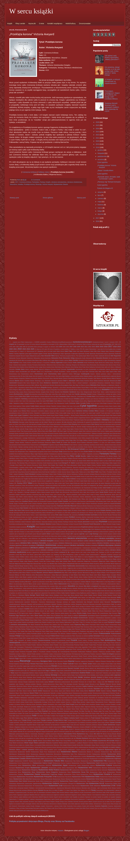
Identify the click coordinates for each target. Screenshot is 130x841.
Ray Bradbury (60, 658)
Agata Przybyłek (33, 353)
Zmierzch (14, 806)
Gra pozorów (102, 467)
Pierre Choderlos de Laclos (53, 629)
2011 (86, 346)
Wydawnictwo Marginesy (30, 770)
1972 (119, 344)
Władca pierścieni (39, 743)
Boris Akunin (113, 389)
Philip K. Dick (13, 629)
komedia (81, 515)
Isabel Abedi (83, 481)
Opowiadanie (50, 618)
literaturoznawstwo (45, 552)
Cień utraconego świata (32, 401)
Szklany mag (52, 700)
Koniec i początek (33, 517)
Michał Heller (112, 577)
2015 (101, 346)
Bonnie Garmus (78, 389)
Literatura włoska (115, 550)
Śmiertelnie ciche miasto (55, 704)
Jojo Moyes (97, 499)
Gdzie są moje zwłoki (106, 460)
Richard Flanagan (25, 663)
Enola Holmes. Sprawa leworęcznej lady (46, 447)
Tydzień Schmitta (115, 722)
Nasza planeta (75, 595)
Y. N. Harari (66, 790)
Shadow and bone (47, 679)
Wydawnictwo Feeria (87, 761)
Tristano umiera (83, 718)
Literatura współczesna (17, 552)
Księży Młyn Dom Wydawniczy (93, 529)
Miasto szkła (18, 577)
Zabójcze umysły (78, 792)
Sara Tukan (113, 670)
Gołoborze (40, 467)
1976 (10, 346)
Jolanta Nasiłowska (107, 499)
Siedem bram (86, 679)
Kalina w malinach (76, 503)
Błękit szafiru (22, 389)
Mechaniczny (86, 572)
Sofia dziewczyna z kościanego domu (50, 686)
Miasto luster (93, 575)
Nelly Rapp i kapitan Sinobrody (97, 597)
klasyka (98, 510)
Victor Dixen (29, 729)
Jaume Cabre (104, 490)
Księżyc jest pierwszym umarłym (111, 529)
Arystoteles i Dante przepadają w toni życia (72, 371)
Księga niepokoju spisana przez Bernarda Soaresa (23, 529)
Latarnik (11, 534)
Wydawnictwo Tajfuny (84, 781)
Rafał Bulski (52, 656)
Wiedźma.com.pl (92, 736)
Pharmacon (117, 627)
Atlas (96, 371)
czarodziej (62, 408)
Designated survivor (100, 417)
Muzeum (41, 590)
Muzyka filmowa (58, 590)
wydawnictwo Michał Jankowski (98, 770)
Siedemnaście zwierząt (16, 682)
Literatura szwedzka (46, 550)
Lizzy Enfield (54, 552)
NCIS (54, 597)
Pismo (43, 631)
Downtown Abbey (69, 426)
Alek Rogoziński (115, 356)
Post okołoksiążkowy (108, 640)
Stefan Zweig (80, 691)
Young (93, 790)
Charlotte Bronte (32, 398)
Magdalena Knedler (106, 557)
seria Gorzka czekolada (103, 675)
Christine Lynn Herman (91, 398)
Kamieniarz (94, 503)
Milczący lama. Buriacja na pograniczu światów (71, 581)
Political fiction (55, 636)
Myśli (75, 590)
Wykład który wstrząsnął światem (19, 788)
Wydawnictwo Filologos (114, 761)
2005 (64, 346)
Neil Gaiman (73, 597)
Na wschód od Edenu (54, 593)
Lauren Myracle (36, 534)
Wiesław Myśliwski (82, 738)
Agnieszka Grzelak (83, 353)
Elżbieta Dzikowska (87, 442)
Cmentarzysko (109, 401)
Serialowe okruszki (90, 677)
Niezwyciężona (106, 604)
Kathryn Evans (80, 508)
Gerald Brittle (79, 463)
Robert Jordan (87, 664)
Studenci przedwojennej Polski (34, 695)
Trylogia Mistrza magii (60, 720)
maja (99, 201)
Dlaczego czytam (24, 422)
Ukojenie (100, 724)
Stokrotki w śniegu (55, 693)
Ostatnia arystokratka (28, 622)
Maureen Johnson (42, 572)
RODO (119, 663)
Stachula (80, 688)
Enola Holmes (64, 445)
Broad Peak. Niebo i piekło (101, 392)
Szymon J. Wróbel (71, 702)
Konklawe (66, 517)
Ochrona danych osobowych (17, 611)
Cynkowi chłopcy (61, 406)
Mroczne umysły (61, 588)
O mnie (41, 23)
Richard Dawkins (14, 663)
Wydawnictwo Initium (29, 765)
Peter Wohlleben (109, 627)
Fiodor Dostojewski (99, 456)
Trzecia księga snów (49, 722)
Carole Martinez (34, 396)
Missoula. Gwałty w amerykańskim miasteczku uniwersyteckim (97, 584)
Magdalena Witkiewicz (62, 559)
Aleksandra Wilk (90, 358)
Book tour (99, 389)
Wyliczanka (68, 788)
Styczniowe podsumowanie (89, 695)
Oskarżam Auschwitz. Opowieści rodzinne (61, 620)
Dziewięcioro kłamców (61, 438)
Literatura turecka (80, 550)
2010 (82, 346)
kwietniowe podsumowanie (100, 531)
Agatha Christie (42, 353)
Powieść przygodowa (62, 642)
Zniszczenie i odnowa (52, 806)
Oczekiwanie (30, 611)
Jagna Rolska (74, 483)
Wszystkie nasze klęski (95, 747)
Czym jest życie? (106, 413)
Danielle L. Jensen (69, 415)
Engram (57, 444)
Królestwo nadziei (30, 521)
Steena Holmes (70, 691)
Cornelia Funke (85, 403)
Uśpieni (99, 727)
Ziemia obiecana (44, 803)
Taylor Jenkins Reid (100, 709)
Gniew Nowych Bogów (84, 465)
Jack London (58, 483)
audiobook (65, 374)
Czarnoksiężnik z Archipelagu (17, 408)
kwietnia (101, 205)
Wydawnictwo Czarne (113, 756)
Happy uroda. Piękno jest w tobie (80, 472)
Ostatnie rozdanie (47, 622)
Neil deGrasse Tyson (62, 597)
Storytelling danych (67, 693)
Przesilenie (26, 649)
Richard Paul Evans (37, 664)
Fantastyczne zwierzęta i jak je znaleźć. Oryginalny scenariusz (81, 454)
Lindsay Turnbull (67, 536)
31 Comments (35, 180)
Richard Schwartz (49, 663)
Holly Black (65, 476)
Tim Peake (47, 715)
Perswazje (77, 627)
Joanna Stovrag (110, 496)
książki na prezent (41, 527)
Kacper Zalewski (59, 503)
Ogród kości (24, 613)
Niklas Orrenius (25, 606)
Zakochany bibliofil (37, 797)
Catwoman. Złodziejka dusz (78, 396)
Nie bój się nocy (78, 599)
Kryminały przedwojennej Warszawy (19, 524)
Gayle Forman (64, 460)
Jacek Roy (51, 483)
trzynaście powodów (91, 722)
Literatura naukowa (63, 545)
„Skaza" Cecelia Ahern (105, 170)
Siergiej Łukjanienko (29, 682)
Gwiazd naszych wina (101, 469)
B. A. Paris (45, 376)
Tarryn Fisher (75, 709)
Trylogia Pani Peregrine (74, 720)
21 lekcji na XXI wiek (41, 349)
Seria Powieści (37, 677)
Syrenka (70, 697)
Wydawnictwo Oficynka (114, 772)
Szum (53, 702)
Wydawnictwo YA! (29, 785)
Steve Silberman (24, 693)
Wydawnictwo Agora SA (113, 749)
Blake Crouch (90, 387)
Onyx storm (64, 615)
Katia (96, 508)
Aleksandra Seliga (69, 358)
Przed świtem (92, 647)
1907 (112, 344)
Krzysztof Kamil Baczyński (91, 524)
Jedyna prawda (45, 492)
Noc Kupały (48, 606)
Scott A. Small (95, 673)
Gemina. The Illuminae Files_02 (21, 463)
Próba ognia (12, 647)
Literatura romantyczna (108, 547)
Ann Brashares (82, 365)
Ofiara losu (95, 611)
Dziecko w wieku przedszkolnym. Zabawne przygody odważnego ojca (92, 433)
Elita (69, 442)
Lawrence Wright (65, 534)
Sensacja (54, 675)
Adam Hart (76, 351)
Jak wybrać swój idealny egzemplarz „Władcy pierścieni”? (112, 58)
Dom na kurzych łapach (84, 424)
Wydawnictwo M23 (71, 767)
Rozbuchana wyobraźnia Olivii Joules (80, 666)
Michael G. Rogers (67, 577)
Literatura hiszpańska (79, 543)
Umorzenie (31, 727)
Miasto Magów (102, 575)
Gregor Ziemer (27, 469)
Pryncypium (20, 647)
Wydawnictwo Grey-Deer (79, 763)
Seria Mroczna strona (15, 677)
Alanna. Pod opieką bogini (78, 355)
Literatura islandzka (115, 543)
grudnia (100, 150)
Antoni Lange (29, 369)
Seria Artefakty (91, 675)
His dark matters (20, 476)
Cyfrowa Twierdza (51, 406)
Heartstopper (45, 474)
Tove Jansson (28, 718)
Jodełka (19, 499)
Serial (75, 677)
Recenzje (39, 184)
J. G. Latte (106, 481)
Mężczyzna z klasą (49, 575)
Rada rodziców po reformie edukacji (38, 656)
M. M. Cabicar (65, 556)
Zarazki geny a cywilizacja (62, 799)
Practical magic (101, 642)
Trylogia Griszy (26, 720)
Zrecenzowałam (85, 23)
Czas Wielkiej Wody (24, 411)
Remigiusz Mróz (46, 661)
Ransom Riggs (14, 658)
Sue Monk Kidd (110, 695)
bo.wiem (37, 389)
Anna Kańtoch (20, 367)
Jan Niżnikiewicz (76, 487)
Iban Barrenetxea (33, 478)
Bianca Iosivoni (85, 385)
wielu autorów (49, 738)
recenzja (16, 661)
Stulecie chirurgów (75, 695)
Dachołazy (36, 415)
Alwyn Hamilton (73, 360)
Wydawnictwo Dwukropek (82, 758)
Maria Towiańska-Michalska (104, 566)
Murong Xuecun (13, 590)
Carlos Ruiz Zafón (24, 396)
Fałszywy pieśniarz (43, 454)
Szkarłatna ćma (43, 700)
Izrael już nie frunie (96, 481)
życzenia (32, 810)
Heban (51, 474)
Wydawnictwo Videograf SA (68, 783)
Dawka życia (19, 417)
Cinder (69, 401)
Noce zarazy (63, 606)
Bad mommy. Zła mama (55, 376)
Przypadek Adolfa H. (32, 651)
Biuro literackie (67, 387)
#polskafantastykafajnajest (82, 342)
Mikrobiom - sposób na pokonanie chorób (37, 581)
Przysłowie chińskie (45, 651)
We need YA (98, 734)
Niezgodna (79, 604)
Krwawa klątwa (94, 521)
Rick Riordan (58, 663)
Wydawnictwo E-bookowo (97, 758)
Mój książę (102, 586)
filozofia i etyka (86, 456)
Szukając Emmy (46, 702)
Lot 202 (107, 552)
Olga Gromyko (113, 613)
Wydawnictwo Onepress (16, 774)
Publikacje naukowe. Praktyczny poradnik (98, 651)
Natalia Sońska (102, 595)
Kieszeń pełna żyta (30, 510)
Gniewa (93, 465)
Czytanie (25, 415)
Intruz (28, 481)
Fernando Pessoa (25, 456)
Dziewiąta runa (50, 438)
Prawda (28, 645)
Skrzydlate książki (83, 684)
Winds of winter (87, 740)
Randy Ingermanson (72, 656)
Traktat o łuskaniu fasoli (71, 718)
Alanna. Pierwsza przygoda (63, 355)
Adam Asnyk (60, 351)
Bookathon (106, 389)
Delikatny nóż (64, 417)
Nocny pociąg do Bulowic (83, 606)
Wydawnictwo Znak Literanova (90, 785)
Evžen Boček (88, 451)
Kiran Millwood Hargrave (55, 510)
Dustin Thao (20, 431)
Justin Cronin (28, 503)
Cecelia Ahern (90, 396)
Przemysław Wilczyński (16, 649)
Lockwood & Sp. (64, 552)
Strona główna (48, 198)
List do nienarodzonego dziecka (112, 536)
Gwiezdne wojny (113, 469)
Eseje (60, 451)
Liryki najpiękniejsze (96, 536)
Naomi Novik (40, 595)
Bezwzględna (65, 385)
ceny (107, 396)
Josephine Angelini (52, 501)
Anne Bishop (74, 367)
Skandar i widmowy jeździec (27, 684)
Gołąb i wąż (32, 467)
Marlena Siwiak (47, 568)
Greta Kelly (35, 469)
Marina (20, 568)
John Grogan (64, 499)
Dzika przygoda (86, 438)
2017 (16, 182)
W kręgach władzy (113, 729)
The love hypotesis (34, 713)
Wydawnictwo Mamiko (114, 767)
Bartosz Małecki (111, 378)
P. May (81, 622)
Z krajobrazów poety (20, 792)
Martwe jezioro (116, 568)
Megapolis (113, 572)
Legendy (81, 534)
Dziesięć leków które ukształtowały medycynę (45, 435)
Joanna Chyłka (52, 497)
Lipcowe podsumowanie (79, 536)
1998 (20, 346)
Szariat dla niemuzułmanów (112, 697)
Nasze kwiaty (84, 595)
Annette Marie (20, 369)
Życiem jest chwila (24, 810)
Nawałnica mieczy (21, 597)
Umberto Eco (24, 727)
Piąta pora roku (40, 629)
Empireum (44, 445)
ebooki (53, 440)
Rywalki (82, 668)
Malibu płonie (55, 561)
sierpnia (101, 192)
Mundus (118, 588)
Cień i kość (22, 401)
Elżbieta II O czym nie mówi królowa (104, 442)
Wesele (114, 734)
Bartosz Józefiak (101, 378)
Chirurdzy (60, 398)
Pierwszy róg (84, 629)
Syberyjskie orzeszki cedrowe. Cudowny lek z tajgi (43, 697)
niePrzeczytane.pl (38, 604)
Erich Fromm (98, 449)
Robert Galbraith (68, 664)
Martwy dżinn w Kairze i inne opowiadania (21, 570)
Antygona (47, 369)
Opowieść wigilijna (14, 620)
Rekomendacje (35, 661)
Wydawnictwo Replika (106, 776)
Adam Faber (68, 351)
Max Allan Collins (67, 572)
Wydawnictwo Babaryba (38, 754)
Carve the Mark (54, 396)
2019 (98, 144)
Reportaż (71, 661)
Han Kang (18, 472)
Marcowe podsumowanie (82, 563)
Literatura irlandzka (103, 543)
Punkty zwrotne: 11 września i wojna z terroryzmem (47, 654)
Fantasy (42, 182)
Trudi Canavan (96, 718)
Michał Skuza (37, 579)
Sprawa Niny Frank (55, 688)
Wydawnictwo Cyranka (79, 756)
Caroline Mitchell (44, 396)
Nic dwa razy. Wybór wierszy (43, 599)
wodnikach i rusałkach (75, 742)
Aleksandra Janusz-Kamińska (42, 358)
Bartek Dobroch (63, 378)
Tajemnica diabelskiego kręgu (112, 706)
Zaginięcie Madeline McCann (31, 794)
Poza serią (89, 642)
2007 (71, 346)
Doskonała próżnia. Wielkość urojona (53, 426)
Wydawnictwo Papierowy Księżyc (52, 774)
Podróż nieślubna (93, 633)
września (101, 159)
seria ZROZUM (68, 677)
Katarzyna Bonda (82, 506)
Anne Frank (82, 367)
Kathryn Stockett (89, 508)
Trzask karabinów (38, 722)
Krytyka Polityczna (56, 524)
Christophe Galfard (103, 398)
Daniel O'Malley (59, 415)
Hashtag (38, 474)
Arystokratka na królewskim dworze (99, 369)
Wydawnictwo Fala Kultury (72, 761)
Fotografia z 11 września (47, 458)
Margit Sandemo (24, 566)
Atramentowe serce (40, 374)
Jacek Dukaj (44, 483)
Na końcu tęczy (109, 590)
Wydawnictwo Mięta (114, 770)
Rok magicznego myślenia (27, 666)
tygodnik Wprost (32, 724)
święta (39, 707)
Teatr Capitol (113, 709)
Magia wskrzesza (14, 561)
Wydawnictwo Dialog (50, 758)
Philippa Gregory (31, 629)
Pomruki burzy (97, 638)
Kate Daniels (24, 508)
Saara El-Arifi (41, 670)
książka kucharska (21, 527)
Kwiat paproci (87, 531)
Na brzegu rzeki (89, 590)
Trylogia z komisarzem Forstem (112, 720)
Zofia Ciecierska (68, 806)
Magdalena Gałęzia (94, 556)
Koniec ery (24, 517)
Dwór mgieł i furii (64, 431)
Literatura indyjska (91, 543)
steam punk (62, 691)
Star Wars (19, 691)
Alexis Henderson (114, 358)
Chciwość (54, 398)
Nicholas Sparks (68, 599)
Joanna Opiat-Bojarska (98, 496)
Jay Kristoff (117, 490)
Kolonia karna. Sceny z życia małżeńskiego (34, 515)
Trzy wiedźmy (81, 722)
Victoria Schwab (49, 729)
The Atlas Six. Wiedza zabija (93, 711)
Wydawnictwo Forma (15, 763)
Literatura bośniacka (33, 540)
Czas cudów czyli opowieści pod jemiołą (109, 408)
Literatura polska (37, 548)
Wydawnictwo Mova (15, 772)
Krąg (33, 519)
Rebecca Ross (101, 658)
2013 (93, 346)
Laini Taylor (117, 531)
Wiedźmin (101, 736)
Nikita (18, 606)
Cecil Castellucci (100, 396)
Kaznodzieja (101, 508)
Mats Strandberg (14, 572)
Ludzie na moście (79, 554)
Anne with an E (105, 367)
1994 (14, 346)
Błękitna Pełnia (30, 389)
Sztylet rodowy (20, 702)
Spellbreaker (12, 688)
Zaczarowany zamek (90, 792)
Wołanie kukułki (71, 745)
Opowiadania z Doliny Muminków (35, 617)
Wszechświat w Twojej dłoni (33, 747)
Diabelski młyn (19, 420)
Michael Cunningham (44, 577)
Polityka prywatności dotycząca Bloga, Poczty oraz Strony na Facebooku (41, 821)
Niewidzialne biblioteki (49, 604)
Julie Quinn (114, 501)
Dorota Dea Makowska (26, 426)
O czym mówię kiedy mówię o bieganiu (49, 608)
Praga (108, 642)
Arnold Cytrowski (61, 369)
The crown (105, 711)
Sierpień (51, 682)
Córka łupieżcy (17, 406)
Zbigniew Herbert (14, 801)
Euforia (65, 451)
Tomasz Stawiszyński (86, 715)
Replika (65, 661)
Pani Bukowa (45, 624)
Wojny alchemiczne (47, 745)
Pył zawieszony (85, 654)
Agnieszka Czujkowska (71, 353)
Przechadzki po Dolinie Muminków (55, 647)
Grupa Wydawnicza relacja (65, 469)
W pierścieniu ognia (51, 731)
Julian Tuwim (107, 501)
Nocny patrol (71, 606)
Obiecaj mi (98, 608)
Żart (46, 808)
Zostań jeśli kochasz (88, 806)
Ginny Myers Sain (20, 465)
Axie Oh (20, 376)
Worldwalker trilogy (89, 745)
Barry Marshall (54, 378)
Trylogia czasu (17, 720)
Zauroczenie (74, 799)
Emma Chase (30, 444)
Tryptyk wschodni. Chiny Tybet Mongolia (20, 722)
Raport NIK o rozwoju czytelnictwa (29, 658)
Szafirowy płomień (83, 697)
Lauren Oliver (46, 534)
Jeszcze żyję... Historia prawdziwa (67, 494)
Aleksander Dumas (14, 358)
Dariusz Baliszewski (81, 415)
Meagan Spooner (77, 572)
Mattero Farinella (31, 572)
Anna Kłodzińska (30, 367)
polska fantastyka (94, 636)
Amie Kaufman (14, 362)
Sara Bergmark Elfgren (103, 670)
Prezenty (76, 645)
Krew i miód (45, 519)
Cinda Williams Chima (60, 401)
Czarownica (94, 408)
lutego (100, 211)
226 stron (50, 349)
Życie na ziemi (98, 808)
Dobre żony (18, 424)
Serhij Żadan (71, 675)
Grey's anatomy (43, 469)
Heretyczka (103, 474)
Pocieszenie (53, 633)
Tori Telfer (12, 718)
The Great (25, 713)
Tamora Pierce (51, 709)
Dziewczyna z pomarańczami (36, 438)
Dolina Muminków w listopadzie (59, 424)
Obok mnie (117, 608)
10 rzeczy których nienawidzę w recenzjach (42, 344)
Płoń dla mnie (99, 631)
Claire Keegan (75, 401)
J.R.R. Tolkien (28, 483)
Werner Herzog (107, 734)
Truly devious (105, 718)
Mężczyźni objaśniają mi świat (64, 575)
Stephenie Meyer (14, 693)
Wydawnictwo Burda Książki (17, 756)
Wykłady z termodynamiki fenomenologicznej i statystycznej (46, 788)
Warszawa (60, 734)
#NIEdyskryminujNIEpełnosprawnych (61, 342)
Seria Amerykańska (81, 675)
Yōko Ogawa (81, 790)
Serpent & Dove (102, 677)
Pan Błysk (31, 624)
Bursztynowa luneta (35, 394)
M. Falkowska (47, 556)
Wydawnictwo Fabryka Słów (54, 761)
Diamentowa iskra (36, 420)
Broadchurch (113, 392)
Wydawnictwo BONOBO (99, 754)
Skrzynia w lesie (94, 684)
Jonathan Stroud (27, 501)
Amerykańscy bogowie (114, 360)
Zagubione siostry (76, 794)
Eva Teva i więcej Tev (74, 451)
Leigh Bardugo (93, 534)
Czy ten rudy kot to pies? (78, 413)
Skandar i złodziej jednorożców (45, 684)
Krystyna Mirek (34, 524)
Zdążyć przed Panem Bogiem (46, 801)
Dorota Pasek (37, 426)
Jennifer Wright (54, 492)
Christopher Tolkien (115, 398)
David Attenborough (99, 415)
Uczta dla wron (74, 724)
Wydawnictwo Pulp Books (64, 776)
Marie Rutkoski (13, 568)
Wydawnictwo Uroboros (50, 783)
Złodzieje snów (66, 803)
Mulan (114, 588)
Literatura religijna (96, 547)
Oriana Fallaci (34, 620)
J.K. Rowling (18, 483)
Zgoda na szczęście (15, 803)
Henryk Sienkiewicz (72, 474)
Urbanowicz (75, 727)
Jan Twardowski (86, 487)
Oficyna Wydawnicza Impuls (107, 611)
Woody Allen (80, 745)
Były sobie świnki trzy (61, 394)
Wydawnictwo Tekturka (98, 781)
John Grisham (56, 499)
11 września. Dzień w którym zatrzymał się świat (89, 344)
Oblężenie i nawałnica (107, 608)
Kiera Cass (21, 510)
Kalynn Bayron (86, 503)
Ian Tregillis (24, 478)
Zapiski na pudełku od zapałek (106, 797)
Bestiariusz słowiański (51, 383)
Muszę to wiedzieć (30, 590)
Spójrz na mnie (44, 688)
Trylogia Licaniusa (46, 720)
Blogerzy (15, 389)
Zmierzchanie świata (24, 806)
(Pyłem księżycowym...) (27, 342)
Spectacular (117, 686)
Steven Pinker (34, 693)
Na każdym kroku (99, 590)
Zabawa (53, 792)
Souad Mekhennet (99, 686)
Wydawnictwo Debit (37, 758)
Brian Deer (80, 392)
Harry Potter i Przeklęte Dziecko (108, 472)
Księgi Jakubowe (68, 529)
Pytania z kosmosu (95, 654)
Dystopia (11, 433)
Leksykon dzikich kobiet (114, 534)
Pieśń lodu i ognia (94, 629)
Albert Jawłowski (99, 355)
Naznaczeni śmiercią (32, 597)
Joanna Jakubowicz (85, 496)
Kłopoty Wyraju (106, 512)
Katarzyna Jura (91, 506)
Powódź (71, 642)
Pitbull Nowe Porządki (52, 631)
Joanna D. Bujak (62, 496)
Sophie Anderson (88, 686)
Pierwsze (77, 629)
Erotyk (45, 451)
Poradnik (74, 640)
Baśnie (17, 380)
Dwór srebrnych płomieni (90, 431)
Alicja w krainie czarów (61, 360)
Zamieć (51, 797)
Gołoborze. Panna (60, 467)
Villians (66, 729)
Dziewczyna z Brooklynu (88, 435)
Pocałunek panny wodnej (23, 633)
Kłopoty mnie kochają (95, 512)
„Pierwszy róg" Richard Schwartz (109, 182)
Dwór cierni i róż (54, 431)
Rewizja (109, 661)
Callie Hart (71, 394)
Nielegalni (90, 602)
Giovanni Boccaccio (32, 465)
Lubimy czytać (46, 554)
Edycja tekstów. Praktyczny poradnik (26, 442)
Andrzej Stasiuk (67, 362)
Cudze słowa (34, 406)
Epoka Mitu (64, 449)
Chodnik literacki (68, 398)
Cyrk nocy (70, 406)
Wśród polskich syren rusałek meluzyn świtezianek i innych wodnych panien (67, 749)
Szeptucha (36, 700)
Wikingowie (12, 740)
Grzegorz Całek (78, 469)
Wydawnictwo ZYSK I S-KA (111, 785)
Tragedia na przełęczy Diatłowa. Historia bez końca (48, 718)
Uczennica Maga (65, 724)
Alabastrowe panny (35, 355)
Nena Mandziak (111, 597)
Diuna (63, 420)
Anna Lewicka (47, 367)
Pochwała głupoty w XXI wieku (40, 633)
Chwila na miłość (14, 401)
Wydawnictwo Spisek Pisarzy (112, 779)
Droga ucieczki (20, 429)
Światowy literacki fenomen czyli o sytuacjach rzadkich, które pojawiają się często (112, 107)
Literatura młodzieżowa (74, 182)
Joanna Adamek (28, 496)
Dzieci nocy (40, 433)
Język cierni (115, 494)
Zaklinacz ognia (17, 797)
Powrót (76, 642)
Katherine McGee (48, 508)
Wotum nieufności (100, 745)
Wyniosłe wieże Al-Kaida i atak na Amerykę (94, 788)
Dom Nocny (95, 424)
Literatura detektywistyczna (97, 541)
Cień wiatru (49, 401)
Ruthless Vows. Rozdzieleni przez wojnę (29, 668)
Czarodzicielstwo (54, 408)
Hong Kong (73, 476)
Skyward (102, 684)
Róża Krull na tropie (115, 666)
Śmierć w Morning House (28, 704)
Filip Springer (62, 456)
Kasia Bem (54, 506)
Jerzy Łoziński (91, 492)
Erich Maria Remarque (109, 449)
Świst (43, 706)
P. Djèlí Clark (74, 622)
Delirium (71, 417)
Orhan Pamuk (24, 620)
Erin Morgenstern (20, 451)
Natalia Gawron (92, 595)
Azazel (39, 376)
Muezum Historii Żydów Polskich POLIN (100, 588)
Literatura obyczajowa (106, 545)
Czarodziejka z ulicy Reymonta (74, 408)
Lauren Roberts (55, 534)
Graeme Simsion (111, 467)
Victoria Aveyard (47, 184)
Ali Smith (18, 360)
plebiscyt (92, 631)
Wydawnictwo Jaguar (60, 765)
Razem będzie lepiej (70, 658)
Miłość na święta (116, 581)
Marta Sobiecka (97, 568)
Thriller (34, 716)
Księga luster (109, 527)
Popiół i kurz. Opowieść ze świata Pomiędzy (23, 640)
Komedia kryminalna (91, 515)
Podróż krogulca (83, 633)
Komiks (100, 515)
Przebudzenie (28, 647)
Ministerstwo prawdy (48, 584)
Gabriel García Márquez (16, 460)
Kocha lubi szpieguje (15, 515)
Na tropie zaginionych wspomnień (38, 593)
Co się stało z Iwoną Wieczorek (44, 403)
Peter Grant (93, 627)
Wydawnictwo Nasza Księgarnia (47, 772)
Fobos (21, 458)
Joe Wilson (32, 499)
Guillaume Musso (89, 469)
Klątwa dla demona (24, 512)
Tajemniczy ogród (14, 709)
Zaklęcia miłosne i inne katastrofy (91, 794)
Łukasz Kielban (19, 556)
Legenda (75, 534)
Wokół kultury (71, 23)
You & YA (88, 790)
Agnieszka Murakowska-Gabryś (99, 353)
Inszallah (11, 481)
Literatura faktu (25, 543)
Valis (112, 727)
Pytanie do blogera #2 (105, 188)
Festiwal (33, 456)
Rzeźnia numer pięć (21, 670)
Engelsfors (51, 444)
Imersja (78, 478)
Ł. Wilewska (102, 554)
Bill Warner (37, 387)
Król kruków (111, 519)
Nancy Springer (30, 595)
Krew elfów (38, 519)
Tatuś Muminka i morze (87, 709)
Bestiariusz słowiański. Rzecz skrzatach (109, 383)
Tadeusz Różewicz (56, 706)
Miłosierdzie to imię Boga (103, 581)
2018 (98, 147)
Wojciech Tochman (88, 742)
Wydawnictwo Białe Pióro (69, 754)
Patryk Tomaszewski (111, 624)
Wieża (90, 738)
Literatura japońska (15, 545)
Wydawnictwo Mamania (100, 767)
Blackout (74, 387)
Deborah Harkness (39, 417)
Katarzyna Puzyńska (102, 506)
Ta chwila (48, 706)
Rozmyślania (95, 666)
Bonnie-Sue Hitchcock (89, 389)
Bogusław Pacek (56, 389)
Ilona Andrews (71, 479)
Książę (114, 524)
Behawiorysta (114, 380)
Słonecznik (19, 686)
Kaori (10, 506)
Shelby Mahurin (58, 679)
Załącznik (46, 797)
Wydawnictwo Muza (28, 772)
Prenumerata (70, 645)
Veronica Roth (21, 729)
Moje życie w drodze (61, 586)
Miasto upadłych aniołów (30, 577)
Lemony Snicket (13, 536)
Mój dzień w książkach (91, 586)
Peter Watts (100, 627)
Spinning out (35, 688)
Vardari (11, 729)
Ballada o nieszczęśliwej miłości (74, 376)
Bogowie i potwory (45, 389)
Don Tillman (15, 426)
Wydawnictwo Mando (15, 770)
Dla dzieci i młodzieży (101, 420)
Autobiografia (85, 374)
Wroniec (108, 745)
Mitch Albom (19, 586)
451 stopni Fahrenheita (89, 349)
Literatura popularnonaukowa (55, 548)
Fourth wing (58, 458)
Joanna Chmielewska (40, 496)
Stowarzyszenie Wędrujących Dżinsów (104, 693)
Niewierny (60, 604)
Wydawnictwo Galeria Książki (42, 763)
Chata (39, 398)
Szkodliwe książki (78, 700)
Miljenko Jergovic (91, 581)
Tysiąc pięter (40, 724)
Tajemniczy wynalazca (26, 709)
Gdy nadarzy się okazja (75, 460)
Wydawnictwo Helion (15, 765)
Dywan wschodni (19, 433)
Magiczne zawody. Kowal (35, 561)
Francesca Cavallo (92, 458)
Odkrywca (84, 611)
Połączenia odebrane (54, 638)
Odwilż (89, 611)
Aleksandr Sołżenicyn (27, 358)
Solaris (63, 686)
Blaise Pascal (81, 387)
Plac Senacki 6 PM (65, 631)
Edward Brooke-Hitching (95, 440)
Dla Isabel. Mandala (115, 420)
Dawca (115, 415)
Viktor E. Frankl (59, 729)
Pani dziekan (53, 624)
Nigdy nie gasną (116, 604)
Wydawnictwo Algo (106, 751)
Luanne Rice (37, 554)
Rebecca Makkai (92, 658)
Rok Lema (17, 666)
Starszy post (81, 198)
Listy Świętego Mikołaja (45, 538)
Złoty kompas (115, 803)
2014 (97, 346)
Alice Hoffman (43, 360)
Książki (9, 23)
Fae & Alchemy (19, 454)
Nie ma (86, 599)
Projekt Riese (93, 645)
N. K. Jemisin (81, 590)
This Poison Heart (83, 713)
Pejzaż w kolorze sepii (67, 627)
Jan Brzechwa (67, 487)
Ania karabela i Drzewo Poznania (28, 365)
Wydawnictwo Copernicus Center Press (49, 756)
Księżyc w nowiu (25, 531)
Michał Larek (19, 579)
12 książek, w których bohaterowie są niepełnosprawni (112, 81)
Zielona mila (35, 803)
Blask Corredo (98, 387)
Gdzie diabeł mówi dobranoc (91, 460)
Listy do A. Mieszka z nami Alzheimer (27, 538)
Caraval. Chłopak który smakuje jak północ (104, 394)
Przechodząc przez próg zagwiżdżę (77, 647)
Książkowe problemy (99, 527)
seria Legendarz (115, 675)
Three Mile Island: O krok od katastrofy (20, 715)
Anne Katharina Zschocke (93, 367)
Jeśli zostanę (82, 494)
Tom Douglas (60, 715)
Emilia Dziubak (21, 444)
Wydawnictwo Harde (93, 763)
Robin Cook (113, 663)
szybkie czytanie (60, 702)
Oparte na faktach (73, 615)
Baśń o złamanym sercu (71, 380)
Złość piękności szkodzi (78, 803)
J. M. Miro (116, 481)
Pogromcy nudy (29, 636)
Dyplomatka (117, 431)
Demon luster (90, 417)
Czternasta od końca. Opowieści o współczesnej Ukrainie (38, 413)
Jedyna (38, 492)
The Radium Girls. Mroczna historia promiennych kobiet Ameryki (59, 713)
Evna (82, 451)
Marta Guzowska (88, 568)
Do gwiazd (87, 422)
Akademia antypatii (14, 355)
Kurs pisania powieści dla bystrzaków (63, 531)
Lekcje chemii (103, 534)
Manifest (52, 563)
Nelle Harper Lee (83, 597)
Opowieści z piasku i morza (113, 617)
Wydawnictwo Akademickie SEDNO (19, 751)
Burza (43, 394)
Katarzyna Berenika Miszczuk (66, 506)
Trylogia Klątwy (36, 720)
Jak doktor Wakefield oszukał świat (108, 483)
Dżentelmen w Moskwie (27, 440)
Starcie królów (37, 691)
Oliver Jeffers (30, 615)
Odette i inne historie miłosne (59, 611)
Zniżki (61, 806)
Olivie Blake (46, 615)
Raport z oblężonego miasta (47, 658)
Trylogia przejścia (86, 720)
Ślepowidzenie (99, 702)
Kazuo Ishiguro (109, 508)
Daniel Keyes (50, 415)
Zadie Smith (105, 792)
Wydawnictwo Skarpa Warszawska (42, 779)
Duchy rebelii (112, 429)
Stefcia (86, 691)
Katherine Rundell (59, 508)
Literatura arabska (93, 538)
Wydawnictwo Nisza (65, 772)
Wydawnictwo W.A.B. (96, 783)
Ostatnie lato (37, 622)
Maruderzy (50, 570)
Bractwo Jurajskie (41, 392)
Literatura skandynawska (21, 550)
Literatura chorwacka (71, 540)
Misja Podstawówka (73, 584)
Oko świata (72, 613)
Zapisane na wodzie (91, 797)
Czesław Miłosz (93, 411)
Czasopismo (34, 411)
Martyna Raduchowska (40, 570)
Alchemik (107, 355)
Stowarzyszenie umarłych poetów (82, 693)
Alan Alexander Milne (48, 356)
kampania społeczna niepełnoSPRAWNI (109, 503)
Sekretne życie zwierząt (37, 675)
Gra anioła (88, 467)
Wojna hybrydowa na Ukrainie (102, 742)
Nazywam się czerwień (45, 597)
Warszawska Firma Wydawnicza (74, 734)
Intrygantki (34, 481)
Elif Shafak (64, 442)
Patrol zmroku (100, 624)
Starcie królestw (27, 691)
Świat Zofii (78, 704)
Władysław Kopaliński (52, 742)
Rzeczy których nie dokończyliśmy (95, 668)
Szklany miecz (43, 172)
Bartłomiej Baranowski (74, 378)
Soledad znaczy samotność (74, 686)
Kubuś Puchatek (35, 531)
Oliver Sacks (39, 615)
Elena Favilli (56, 442)
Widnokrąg (73, 736)
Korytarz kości (104, 517)
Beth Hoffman (35, 385)
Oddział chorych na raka (42, 611)
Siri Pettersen (109, 682)
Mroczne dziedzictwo (39, 588)
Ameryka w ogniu (103, 360)
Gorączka (81, 467)
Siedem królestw (95, 679)
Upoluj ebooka (57, 727)
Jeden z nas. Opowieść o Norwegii (19, 492)
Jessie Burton (104, 492)
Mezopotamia (39, 575)
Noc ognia (55, 606)
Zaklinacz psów (27, 797)
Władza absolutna (64, 742)
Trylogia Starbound (97, 720)
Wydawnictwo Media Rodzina (48, 770)
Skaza (57, 684)
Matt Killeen (22, 572)
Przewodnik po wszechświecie (39, 649)
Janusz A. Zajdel (25, 490)
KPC (29, 519)
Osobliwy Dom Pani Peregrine (88, 620)
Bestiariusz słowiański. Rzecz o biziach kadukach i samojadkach (78, 383)
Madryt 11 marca (83, 556)
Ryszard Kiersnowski (61, 668)
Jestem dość (112, 492)
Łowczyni (115, 554)
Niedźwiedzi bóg (81, 602)
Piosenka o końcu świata (113, 629)
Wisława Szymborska (99, 740)
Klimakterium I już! (51, 512)
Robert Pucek (105, 663)
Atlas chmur (102, 371)
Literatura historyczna (65, 543)
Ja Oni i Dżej (36, 483)
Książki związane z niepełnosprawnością (69, 527)
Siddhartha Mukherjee (75, 679)
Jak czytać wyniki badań (91, 483)
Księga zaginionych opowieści (47, 529)
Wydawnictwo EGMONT (21, 761)
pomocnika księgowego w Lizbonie (82, 638)
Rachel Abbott (13, 656)
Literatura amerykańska (58, 182)
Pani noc (60, 624)
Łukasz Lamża (29, 556)
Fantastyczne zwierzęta (56, 454)
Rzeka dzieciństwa (111, 668)
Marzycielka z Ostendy (92, 570)
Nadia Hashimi (65, 593)
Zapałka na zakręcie (79, 797)
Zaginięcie (20, 794)
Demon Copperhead (80, 417)
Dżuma (37, 440)
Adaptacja (118, 351)
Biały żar (78, 385)
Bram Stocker (50, 392)
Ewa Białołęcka (97, 451)
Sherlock (66, 679)
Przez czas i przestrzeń (90, 649)
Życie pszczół (112, 808)
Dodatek (39, 424)
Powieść (53, 642)
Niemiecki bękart (99, 602)
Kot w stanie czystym (21, 519)
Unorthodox (44, 727)
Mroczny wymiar (83, 588)
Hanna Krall (41, 472)
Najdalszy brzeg (75, 593)
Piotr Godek (21, 631)
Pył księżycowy (76, 654)
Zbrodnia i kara (33, 801)
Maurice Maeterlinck (55, 572)
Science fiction (85, 673)
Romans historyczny (63, 666)
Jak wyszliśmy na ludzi (64, 485)
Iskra (89, 481)
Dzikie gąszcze (112, 438)
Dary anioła (90, 415)
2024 (98, 128)
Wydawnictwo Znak (56, 785)
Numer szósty (34, 608)
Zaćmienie (99, 792)
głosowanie (73, 465)
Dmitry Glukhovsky (78, 422)
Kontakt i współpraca (54, 23)
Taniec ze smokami (65, 709)
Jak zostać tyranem (27, 487)
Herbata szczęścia (83, 474)
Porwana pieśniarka (94, 640)
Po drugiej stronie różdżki (111, 631)
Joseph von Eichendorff (39, 501)
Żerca (56, 808)
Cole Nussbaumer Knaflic (61, 403)
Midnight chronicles (71, 579)
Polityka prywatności (66, 636)
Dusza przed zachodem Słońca (33, 431)
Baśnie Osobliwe (25, 380)
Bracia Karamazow (29, 392)
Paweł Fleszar (30, 627)
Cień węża (43, 401)
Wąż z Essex (89, 734)
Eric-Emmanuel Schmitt (76, 449)
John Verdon (89, 499)
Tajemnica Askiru (79, 706)
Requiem (103, 661)
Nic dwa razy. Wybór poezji (26, 599)
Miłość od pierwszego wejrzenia (18, 584)
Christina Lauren (79, 399)
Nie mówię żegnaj (93, 599)
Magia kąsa (85, 559)
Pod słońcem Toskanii (64, 633)
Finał (92, 456)
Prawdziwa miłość (48, 645)
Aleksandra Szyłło (80, 358)
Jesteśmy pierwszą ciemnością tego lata (32, 494)
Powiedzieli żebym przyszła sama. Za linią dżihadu (36, 642)
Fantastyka (35, 182)
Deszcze (108, 417)
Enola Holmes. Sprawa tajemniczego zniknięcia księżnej (100, 447)
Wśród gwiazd (39, 749)
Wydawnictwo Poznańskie (25, 776)
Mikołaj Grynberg (20, 581)
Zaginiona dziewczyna (46, 794)
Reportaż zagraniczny (81, 661)
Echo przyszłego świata (62, 440)
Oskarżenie (76, 620)
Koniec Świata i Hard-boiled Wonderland (51, 517)
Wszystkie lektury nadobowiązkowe (78, 747)
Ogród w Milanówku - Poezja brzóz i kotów (41, 613)
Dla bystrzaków (88, 420)
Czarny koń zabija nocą (42, 408)
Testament (60, 711)
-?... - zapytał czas (14, 342)
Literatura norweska (91, 545)
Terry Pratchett (43, 711)
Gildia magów (113, 463)
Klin (66, 512)
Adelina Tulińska (14, 353)
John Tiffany (81, 499)
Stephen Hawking (106, 691)
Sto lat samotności (44, 693)
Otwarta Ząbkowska (65, 622)
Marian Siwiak (117, 566)
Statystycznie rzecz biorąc (50, 691)
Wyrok (109, 788)
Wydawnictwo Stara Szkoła (18, 781)
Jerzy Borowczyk (64, 492)
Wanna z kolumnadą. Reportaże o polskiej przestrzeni (41, 734)
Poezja (17, 636)
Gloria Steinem (43, 465)
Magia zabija (23, 561)
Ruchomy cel (13, 668)
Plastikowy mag (84, 631)
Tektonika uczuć (33, 711)
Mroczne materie (50, 588)
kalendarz (67, 503)
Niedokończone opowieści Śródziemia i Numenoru (30, 602)
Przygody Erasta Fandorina (17, 651)
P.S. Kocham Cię (88, 622)
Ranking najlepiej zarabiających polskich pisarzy (106, 656)
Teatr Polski (17, 711)
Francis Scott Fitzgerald (105, 458)
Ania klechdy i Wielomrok (45, 365)
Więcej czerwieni (101, 738)
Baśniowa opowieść (57, 380)
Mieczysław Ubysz (82, 579)
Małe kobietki (63, 561)
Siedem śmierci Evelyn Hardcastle (111, 679)
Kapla (14, 506)
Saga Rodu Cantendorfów (64, 670)
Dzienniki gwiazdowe (19, 435)
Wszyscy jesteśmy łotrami (49, 747)
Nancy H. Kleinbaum (18, 595)
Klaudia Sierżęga (14, 512)
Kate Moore (32, 508)
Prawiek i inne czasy (60, 645)
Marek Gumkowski (105, 563)
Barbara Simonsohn (43, 378)
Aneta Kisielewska (89, 362)
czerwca (101, 198)
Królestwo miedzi (20, 521)
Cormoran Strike (74, 403)
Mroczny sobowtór (72, 588)
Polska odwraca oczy (107, 636)
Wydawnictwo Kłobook (88, 765)
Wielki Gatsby (113, 736)
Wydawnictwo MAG (85, 768)
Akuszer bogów (24, 355)
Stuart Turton (21, 695)
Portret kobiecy (82, 640)
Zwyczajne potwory (38, 808)
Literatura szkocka (34, 550)
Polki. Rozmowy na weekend (80, 636)
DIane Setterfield (56, 420)
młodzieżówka (43, 586)
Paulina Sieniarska (19, 627)
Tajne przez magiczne (39, 709)
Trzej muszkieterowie (61, 722)
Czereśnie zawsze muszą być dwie (48, 411)
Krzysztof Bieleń (78, 524)
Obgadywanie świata (88, 608)
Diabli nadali (27, 420)
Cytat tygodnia (102, 162)
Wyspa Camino (116, 788)
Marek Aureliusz (94, 563)
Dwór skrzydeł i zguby (76, 431)
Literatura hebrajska (52, 543)
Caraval (88, 394)
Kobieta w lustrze (116, 512)
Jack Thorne (65, 483)
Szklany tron (68, 700)
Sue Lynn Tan (101, 695)
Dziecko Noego (58, 433)
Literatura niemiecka (77, 545)
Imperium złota (91, 478)
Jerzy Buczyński (74, 492)
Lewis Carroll (44, 536)
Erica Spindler (89, 449)
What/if (119, 734)
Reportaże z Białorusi (94, 661)
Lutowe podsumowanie (92, 554)
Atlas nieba (117, 371)
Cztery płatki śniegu (65, 413)
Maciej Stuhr (73, 556)
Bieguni (32, 387)
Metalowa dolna (30, 575)
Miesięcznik (114, 579)
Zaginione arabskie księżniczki (62, 794)
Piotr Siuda (28, 631)
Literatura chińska (59, 540)
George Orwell (57, 463)
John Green (48, 499)
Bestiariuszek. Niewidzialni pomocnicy (20, 385)
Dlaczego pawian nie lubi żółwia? (38, 422)
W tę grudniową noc (115, 731)
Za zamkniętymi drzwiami (44, 792)
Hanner (68, 472)
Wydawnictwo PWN (78, 776)
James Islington (50, 488)
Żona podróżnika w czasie (71, 808)
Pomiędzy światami (66, 638)
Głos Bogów (51, 465)
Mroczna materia (110, 586)
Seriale (80, 677)
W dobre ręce (94, 729)
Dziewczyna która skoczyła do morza (69, 435)
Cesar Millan (112, 396)
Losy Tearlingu (100, 552)
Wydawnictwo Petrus (86, 774)
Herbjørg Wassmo (95, 474)
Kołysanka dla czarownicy (70, 515)
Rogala (11, 666)
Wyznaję (45, 790)
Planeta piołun (75, 631)
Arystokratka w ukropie (51, 371)
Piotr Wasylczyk (36, 631)
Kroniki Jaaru (84, 519)
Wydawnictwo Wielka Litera (113, 783)
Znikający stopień (40, 806)
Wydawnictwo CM (32, 756)
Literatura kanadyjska (29, 545)
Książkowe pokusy (87, 527)
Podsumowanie (104, 633)
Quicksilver (117, 654)
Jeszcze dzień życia (51, 494)
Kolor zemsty (51, 515)
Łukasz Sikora (38, 556)
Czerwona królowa (29, 172)
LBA (71, 534)
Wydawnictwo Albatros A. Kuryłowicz (89, 751)
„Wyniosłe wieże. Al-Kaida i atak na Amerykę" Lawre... (108, 178)
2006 (67, 346)
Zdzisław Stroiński (73, 801)
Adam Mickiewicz (85, 351)
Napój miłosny (49, 595)
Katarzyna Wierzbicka (114, 506)
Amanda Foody (83, 360)
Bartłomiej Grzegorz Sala (89, 378)
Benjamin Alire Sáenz (37, 383)
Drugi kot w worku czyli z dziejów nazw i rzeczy (51, 429)
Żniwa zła (61, 808)
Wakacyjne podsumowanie (17, 734)
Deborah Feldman (28, 417)
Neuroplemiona (13, 599)
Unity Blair (38, 727)
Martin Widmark (107, 568)
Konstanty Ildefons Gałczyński (84, 517)
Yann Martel (73, 790)
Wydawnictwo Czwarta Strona (20, 758)
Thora (119, 713)
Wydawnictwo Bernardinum (53, 754)
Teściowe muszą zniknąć (71, 711)
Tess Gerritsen (52, 711)
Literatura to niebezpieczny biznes (64, 550)
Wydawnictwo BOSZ (114, 754)
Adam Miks (93, 351)
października (102, 156)
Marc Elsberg (59, 563)
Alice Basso (35, 360)
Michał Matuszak (28, 579)
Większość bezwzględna (114, 738)
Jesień (97, 492)
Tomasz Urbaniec (98, 715)
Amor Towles (23, 362)
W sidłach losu (83, 731)
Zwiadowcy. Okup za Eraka (17, 808)
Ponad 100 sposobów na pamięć (111, 638)
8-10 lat (105, 349)
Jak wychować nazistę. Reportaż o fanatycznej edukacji (42, 485)
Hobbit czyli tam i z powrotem (53, 476)
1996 (17, 346)
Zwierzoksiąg (29, 808)
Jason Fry (97, 490)
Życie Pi (105, 808)
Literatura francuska (38, 543)
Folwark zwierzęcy (34, 458)
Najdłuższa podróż (85, 593)
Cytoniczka (101, 406)
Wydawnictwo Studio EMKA (35, 781)
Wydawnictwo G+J (27, 763)
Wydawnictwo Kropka (23, 768)
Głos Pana (67, 465)
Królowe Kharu (73, 521)
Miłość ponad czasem (34, 584)
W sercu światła (74, 731)
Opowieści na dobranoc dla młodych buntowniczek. (71, 618)
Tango (57, 709)
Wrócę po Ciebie (116, 745)
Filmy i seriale (20, 23)
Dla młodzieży (13, 422)
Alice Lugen (51, 360)
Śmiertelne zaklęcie (41, 704)
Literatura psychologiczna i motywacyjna (78, 547)
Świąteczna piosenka (30, 706)
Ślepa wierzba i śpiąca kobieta (86, 702)
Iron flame (77, 481)
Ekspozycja (48, 442)
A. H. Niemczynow (28, 351)
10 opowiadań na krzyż (23, 344)
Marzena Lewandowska (78, 570)
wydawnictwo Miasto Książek (80, 770)
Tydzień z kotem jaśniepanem (18, 724)
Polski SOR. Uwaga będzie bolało (28, 638)
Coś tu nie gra (95, 403)
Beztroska (58, 385)
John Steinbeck (73, 499)
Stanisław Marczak (109, 688)
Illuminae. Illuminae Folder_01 (57, 478)
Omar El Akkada (55, 615)
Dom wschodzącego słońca (107, 424)
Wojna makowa (116, 742)
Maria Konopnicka (46, 566)
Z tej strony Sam (31, 792)
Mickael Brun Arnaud (59, 579)
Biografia (44, 387)
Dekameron (48, 417)
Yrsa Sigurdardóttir (108, 790)
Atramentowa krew (14, 374)
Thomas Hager (112, 713)
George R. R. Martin (68, 463)
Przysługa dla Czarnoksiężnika (61, 651)
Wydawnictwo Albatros (69, 752)
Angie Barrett (99, 362)
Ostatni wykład (17, 622)
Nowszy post (14, 198)
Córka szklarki (26, 406)
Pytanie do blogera (108, 654)
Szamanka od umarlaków (96, 697)
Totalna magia (19, 718)
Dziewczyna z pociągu (20, 438)
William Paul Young (61, 740)
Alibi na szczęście (27, 360)
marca (100, 208)
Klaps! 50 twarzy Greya (74, 510)
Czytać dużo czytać (15, 415)
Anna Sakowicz (66, 367)
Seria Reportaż (46, 677)
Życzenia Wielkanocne (41, 810)
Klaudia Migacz (116, 510)
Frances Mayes (82, 458)
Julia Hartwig (99, 501)
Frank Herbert (117, 458)
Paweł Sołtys (48, 627)
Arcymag (53, 369)
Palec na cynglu (102, 622)
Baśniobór (48, 380)
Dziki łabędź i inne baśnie (99, 438)
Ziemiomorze (53, 803)
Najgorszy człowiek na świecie (100, 593)
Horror (78, 476)
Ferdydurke (16, 456)
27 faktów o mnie (74, 349)
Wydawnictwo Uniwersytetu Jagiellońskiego (29, 783)
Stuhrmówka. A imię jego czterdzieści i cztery (56, 695)
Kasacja (48, 506)
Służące (30, 686)
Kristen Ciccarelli (55, 519)
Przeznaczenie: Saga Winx (106, 649)
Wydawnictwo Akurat (54, 751)
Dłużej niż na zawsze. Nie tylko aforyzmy (60, 422)
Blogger (86, 830)
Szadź (75, 697)
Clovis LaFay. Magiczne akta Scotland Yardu (92, 401)
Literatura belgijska (21, 540)
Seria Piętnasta (27, 677)
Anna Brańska (101, 365)
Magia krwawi (93, 559)
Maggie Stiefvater (75, 559)
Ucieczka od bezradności (52, 724)
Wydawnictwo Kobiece (104, 765)
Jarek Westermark (59, 490)
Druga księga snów (30, 429)
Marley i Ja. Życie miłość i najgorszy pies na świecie (67, 568)
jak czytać (81, 483)
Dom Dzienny (72, 424)
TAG (64, 706)
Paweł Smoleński (39, 627)
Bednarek (106, 380)
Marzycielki (102, 570)
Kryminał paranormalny (114, 521)
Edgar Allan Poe (74, 440)
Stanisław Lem (98, 688)
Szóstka (86, 700)
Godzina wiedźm (101, 465)
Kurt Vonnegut (79, 531)
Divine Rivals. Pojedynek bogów (74, 420)
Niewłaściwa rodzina (69, 604)
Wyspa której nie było (15, 790)
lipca (99, 195)
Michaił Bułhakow (102, 577)
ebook (48, 440)
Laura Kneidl (28, 534)
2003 (57, 346)
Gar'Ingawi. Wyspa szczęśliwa (32, 460)
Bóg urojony (19, 392)
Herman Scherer (112, 474)
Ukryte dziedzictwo (109, 725)
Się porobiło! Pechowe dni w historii (81, 682)
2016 (98, 221)
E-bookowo (42, 440)
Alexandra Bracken (102, 358)
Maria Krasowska (57, 566)
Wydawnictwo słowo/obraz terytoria (76, 779)
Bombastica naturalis (67, 389)
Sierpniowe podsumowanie (62, 682)
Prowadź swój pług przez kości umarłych (109, 645)
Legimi (87, 534)
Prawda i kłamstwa (36, 645)
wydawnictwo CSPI (66, 756)
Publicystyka (81, 651)
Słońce (25, 686)
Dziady (27, 433)
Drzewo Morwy (83, 429)
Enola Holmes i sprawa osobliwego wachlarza (82, 444)
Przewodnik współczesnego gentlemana (60, 649)
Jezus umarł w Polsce (92, 494)
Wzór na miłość (53, 790)
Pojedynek (37, 636)
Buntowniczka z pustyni (21, 394)
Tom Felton (67, 715)
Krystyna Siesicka (45, 524)
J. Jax (111, 481)
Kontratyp (96, 517)
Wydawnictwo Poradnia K (102, 774)
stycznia (101, 214)
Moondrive (13, 184)
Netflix (119, 597)
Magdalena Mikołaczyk (24, 559)
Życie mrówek (90, 808)
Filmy (68, 456)
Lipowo (88, 536)
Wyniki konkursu (76, 788)
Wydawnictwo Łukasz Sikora (57, 767)
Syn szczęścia (63, 697)
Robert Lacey (96, 663)
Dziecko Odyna (67, 433)
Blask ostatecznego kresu (110, 387)
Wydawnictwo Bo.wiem (85, 754)
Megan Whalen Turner (103, 572)
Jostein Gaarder (63, 501)
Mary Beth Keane (59, 570)
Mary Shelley (67, 570)
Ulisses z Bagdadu (14, 727)
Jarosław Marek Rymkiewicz (86, 490)
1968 (116, 344)
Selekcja (47, 675)
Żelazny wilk (50, 808)
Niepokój (29, 604)
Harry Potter (94, 472)
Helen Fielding (57, 474)
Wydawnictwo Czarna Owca (96, 756)
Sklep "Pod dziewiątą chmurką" (68, 684)
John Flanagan (40, 499)
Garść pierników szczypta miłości (50, 460)
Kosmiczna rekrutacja (114, 517)
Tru (90, 718)
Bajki (63, 376)
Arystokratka (71, 369)
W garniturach (102, 729)
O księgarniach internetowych (69, 608)
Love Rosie (29, 554)
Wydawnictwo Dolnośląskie (65, 758)
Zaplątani (118, 797)
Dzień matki (28, 435)
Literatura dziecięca (114, 541)
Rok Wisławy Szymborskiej (43, 666)
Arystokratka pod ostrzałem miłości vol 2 (32, 371)
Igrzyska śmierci (43, 478)
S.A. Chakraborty (32, 670)
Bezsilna (52, 385)
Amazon (90, 360)
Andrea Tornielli (31, 362)
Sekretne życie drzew (109, 673)
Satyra (36, 673)
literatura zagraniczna (33, 552)
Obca (80, 608)
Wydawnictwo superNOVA (51, 781)
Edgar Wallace (83, 440)
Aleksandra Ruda (56, 358)
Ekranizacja (40, 442)
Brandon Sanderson (69, 392)
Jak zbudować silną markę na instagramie (84, 485)
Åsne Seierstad (89, 371)
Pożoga (95, 642)
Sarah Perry (18, 673)
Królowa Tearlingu (63, 521)
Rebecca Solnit (110, 658)
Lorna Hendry (91, 552)
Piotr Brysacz (13, 631)
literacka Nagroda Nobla (59, 538)
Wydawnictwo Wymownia (16, 785)
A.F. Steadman (39, 351)
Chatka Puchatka (47, 398)
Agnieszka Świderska (114, 353)
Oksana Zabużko (92, 613)
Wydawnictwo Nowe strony (98, 772)
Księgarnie (59, 529)
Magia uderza (117, 559)
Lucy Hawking (55, 554)
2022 (98, 135)
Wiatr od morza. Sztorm (41, 736)
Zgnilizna (118, 801)
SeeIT (101, 673)
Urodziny (82, 727)
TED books (24, 711)
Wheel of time (13, 736)
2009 (78, 346)
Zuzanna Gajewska (101, 806)
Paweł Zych (56, 627)
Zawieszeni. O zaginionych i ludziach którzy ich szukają (94, 799)
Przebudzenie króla (39, 647)
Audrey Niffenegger (74, 374)
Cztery (57, 413)
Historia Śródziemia (38, 476)
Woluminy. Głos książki (60, 745)
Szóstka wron (92, 700)
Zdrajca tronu (63, 801)
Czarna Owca (108, 406)
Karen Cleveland (21, 506)
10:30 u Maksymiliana (61, 344)
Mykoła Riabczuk (68, 590)
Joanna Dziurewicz (73, 496)
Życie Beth (82, 808)
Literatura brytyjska (46, 541)
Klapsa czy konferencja (88, 510)
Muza (37, 590)
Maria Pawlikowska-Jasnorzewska (74, 566)
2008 (74, 346)
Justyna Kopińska (37, 503)
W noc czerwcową (28, 731)
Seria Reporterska (57, 677)
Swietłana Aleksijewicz (20, 697)
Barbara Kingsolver (19, 378)
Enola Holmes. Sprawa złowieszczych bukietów (46, 449)
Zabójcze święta (68, 792)
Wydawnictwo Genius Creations (62, 763)
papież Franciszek (90, 624)
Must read (21, 590)
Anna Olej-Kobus (56, 367)
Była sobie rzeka (50, 394)
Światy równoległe (18, 706)
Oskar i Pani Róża (43, 620)
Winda (80, 740)
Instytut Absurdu (101, 478)
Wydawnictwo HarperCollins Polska (110, 763)
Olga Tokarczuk (21, 615)
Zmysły (32, 806)
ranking (90, 656)
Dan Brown (43, 415)
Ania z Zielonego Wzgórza (69, 365)
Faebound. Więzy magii (31, 454)
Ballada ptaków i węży (90, 376)
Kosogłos (11, 519)
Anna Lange (38, 367)
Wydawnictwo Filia (100, 761)
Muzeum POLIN (49, 590)
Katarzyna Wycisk (14, 508)
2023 (98, 132)
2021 (98, 138)
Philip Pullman (21, 629)
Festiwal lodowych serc (43, 456)
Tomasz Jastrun (75, 715)
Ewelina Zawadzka (107, 451)
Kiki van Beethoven (42, 510)
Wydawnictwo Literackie (39, 768)
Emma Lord (37, 444)
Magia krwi (100, 559)
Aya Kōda (25, 376)
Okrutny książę (81, 613)
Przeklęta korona (29, 184)
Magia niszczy (108, 559)
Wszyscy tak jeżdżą (62, 747)
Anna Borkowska (91, 365)
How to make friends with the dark (99, 476)
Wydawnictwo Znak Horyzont (71, 785)
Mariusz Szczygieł (37, 568)
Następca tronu (58, 595)
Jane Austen (107, 488)
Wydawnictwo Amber (24, 754)
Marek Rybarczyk (116, 563)
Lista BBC (12, 538)
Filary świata (54, 456)
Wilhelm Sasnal (42, 740)
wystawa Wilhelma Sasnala (30, 790)
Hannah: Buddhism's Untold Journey (55, 472)
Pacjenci (95, 622)
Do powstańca (95, 422)
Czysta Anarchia (116, 413)
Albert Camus (91, 355)
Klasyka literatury (105, 510)
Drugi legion (70, 429)
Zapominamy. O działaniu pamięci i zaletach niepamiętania (26, 799)
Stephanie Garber (94, 691)
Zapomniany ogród (49, 799)
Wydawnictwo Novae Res (80, 772)
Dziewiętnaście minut (75, 438)
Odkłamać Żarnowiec (74, 611)
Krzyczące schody (67, 524)
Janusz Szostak (49, 490)
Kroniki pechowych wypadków (98, 519)
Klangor (65, 510)
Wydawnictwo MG (66, 770)
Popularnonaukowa (44, 640)
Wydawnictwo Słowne (59, 779)
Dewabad (12, 420)
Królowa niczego (52, 521)
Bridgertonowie (88, 392)
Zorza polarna (77, 806)
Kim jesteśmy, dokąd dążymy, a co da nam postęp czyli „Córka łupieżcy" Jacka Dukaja (112, 71)
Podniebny (74, 633)
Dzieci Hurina (33, 433)
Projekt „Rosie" (84, 645)
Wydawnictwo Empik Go (36, 761)
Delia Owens (56, 417)
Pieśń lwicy (103, 629)
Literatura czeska (82, 541)
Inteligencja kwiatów (20, 481)
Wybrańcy (94, 749)
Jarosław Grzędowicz (71, 490)
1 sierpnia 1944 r (114, 342)
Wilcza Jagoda (32, 740)
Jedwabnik (33, 492)
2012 (89, 346)
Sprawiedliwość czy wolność (69, 688)
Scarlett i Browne (44, 673)
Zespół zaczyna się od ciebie (101, 801)
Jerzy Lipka (83, 492)
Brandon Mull (59, 392)
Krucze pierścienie (84, 522)
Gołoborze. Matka (49, 467)
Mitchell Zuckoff (28, 586)
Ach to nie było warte (50, 351)
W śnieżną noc (104, 731)
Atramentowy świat (54, 374)
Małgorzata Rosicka (20, 563)
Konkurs (72, 517)
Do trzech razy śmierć (105, 422)
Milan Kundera (54, 581)
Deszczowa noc (116, 417)
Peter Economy (84, 627)
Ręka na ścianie (116, 661)
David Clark (109, 415)
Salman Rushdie (77, 670)
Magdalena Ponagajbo (38, 559)
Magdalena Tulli (49, 559)
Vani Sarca (118, 727)
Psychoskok (73, 651)
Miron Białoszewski (60, 584)
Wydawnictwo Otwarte (61, 184)
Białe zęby (72, 385)
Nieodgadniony (116, 602)
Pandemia (37, 624)
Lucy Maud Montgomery (66, 554)
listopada (101, 153)
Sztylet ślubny (29, 702)
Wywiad (40, 790)
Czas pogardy (13, 411)
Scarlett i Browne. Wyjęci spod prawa (59, 673)
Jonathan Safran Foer (15, 501)
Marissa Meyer (27, 568)
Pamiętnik (111, 622)
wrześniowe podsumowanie (17, 747)
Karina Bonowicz (40, 506)
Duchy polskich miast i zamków (98, 429)
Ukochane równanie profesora (88, 724)
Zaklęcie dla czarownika (108, 794)
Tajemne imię (70, 706)
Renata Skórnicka (58, 661)
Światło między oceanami (103, 704)
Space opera (109, 686)
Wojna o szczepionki (36, 745)
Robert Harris (78, 663)
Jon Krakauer (117, 499)
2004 (60, 346)
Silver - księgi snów (98, 682)
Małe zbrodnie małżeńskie (76, 561)
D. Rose (30, 415)
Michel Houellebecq (47, 579)
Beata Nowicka (84, 380)
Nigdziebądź (12, 606)
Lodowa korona (74, 552)
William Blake (51, 740)
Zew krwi (112, 801)
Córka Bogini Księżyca (106, 403)
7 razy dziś (99, 349)
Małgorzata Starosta (32, 563)
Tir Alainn (53, 715)
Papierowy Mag (79, 624)
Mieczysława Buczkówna (95, 579)
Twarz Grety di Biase (103, 722)
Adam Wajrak (101, 351)
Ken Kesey (117, 508)
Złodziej (59, 803)
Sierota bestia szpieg (42, 682)
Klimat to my (61, 512)
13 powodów (107, 344)
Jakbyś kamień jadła (39, 487)
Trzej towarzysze (72, 722)
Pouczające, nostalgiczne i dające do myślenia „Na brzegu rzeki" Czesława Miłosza (112, 95)
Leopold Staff (22, 536)
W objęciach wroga (39, 731)
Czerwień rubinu (70, 411)
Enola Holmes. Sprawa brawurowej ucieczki (108, 444)
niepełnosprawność (14, 604)
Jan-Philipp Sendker (96, 487)
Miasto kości (85, 575)
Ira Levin (62, 481)
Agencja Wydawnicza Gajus (56, 353)
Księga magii (117, 527)
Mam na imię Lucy (43, 563)
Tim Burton (40, 715)
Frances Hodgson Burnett (69, 458)
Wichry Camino (53, 736)
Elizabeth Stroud (76, 442)
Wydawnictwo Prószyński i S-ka (45, 776)
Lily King (51, 536)
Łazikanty (109, 554)
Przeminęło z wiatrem (114, 647)
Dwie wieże (45, 431)
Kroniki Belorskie (75, 519)
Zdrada (57, 801)
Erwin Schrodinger (53, 451)
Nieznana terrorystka (95, 604)
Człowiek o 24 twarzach (106, 411)
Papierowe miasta (68, 624)
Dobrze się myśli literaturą (29, 424)
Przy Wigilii (117, 649)
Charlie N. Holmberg (20, 399)
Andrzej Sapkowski (56, 362)
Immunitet (84, 478)
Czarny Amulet (30, 408)
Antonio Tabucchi (39, 369)
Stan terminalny (88, 688)
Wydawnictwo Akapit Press (39, 751)
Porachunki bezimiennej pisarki (60, 640)
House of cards (85, 476)
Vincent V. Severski (74, 729)
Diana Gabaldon (46, 420)
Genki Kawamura (48, 463)
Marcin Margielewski (69, 563)
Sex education (37, 679)
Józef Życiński (73, 501)
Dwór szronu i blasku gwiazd (105, 431)
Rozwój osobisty (104, 666)
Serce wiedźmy (62, 675)
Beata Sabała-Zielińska (96, 380)
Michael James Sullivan (81, 577)
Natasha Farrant (112, 595)
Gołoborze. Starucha (72, 467)
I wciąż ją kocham (115, 476)
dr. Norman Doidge (80, 426)
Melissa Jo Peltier (20, 575)
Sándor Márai (92, 670)
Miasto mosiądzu (112, 575)
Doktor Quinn (46, 424)
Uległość (118, 724)
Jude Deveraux (81, 501)
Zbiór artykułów (23, 801)
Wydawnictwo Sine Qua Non (22, 779)
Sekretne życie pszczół (23, 675)
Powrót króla (82, 642)
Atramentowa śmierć (27, 374)
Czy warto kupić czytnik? (93, 413)
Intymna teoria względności (45, 481)
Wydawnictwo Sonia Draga (95, 779)
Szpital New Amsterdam (104, 700)
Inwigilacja (56, 481)
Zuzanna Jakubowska (114, 806)
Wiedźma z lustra (82, 736)
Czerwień (62, 411)
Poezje (23, 636)
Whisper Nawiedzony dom (26, 736)
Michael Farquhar (56, 577)
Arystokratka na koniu (82, 369)
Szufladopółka (37, 702)
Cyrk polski (76, 406)
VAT (15, 729)
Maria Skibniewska (90, 566)
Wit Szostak (110, 740)
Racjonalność (22, 656)
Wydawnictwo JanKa (74, 765)
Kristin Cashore (64, 519)
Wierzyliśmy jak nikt (70, 738)
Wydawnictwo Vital (82, 783)
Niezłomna (85, 604)
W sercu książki (31, 11)
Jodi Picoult (25, 499)
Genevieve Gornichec (36, 463)
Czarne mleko (117, 406)
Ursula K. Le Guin (91, 727)
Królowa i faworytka (41, 521)
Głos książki (59, 465)
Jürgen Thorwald (19, 503)
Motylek (81, 586)
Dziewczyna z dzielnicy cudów (104, 435)
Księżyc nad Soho (14, 531)
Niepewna (24, 604)
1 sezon (106, 342)
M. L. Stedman (55, 556)
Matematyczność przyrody (113, 570)
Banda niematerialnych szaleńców (106, 376)
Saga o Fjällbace (50, 670)
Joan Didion (19, 496)
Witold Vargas (28, 743)
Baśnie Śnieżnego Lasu (37, 380)
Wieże (94, 738)
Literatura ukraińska (91, 550)
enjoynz (60, 830)
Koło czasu (58, 515)
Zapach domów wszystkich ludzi (63, 797)
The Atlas (81, 711)
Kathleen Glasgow (70, 508)
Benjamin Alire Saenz (23, 383)
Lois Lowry (83, 552)
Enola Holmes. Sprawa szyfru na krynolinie (71, 447)
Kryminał (103, 521)
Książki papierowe (52, 527)
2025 (98, 125)
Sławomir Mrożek (111, 684)
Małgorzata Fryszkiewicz (91, 561)
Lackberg (111, 531)
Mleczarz (35, 586)
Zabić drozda (60, 792)
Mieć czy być (107, 579)
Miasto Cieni (77, 575)
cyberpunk (42, 406)
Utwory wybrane (106, 727)
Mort (77, 586)
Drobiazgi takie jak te (92, 426)
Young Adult (99, 790)
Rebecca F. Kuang (81, 658)
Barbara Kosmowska (31, 378)
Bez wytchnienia (44, 385)
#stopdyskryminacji (97, 342)
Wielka (106, 736)
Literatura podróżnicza (22, 548)
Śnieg (63, 704)
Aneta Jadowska (78, 362)
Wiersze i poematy (58, 738)
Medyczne (94, 572)
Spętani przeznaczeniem (24, 688)
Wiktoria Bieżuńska (21, 740)
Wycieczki (32, 23)
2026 (98, 122)
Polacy (43, 636)
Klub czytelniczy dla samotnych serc (78, 512)
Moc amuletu (51, 586)
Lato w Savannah (19, 534)
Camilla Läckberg (80, 394)
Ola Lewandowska (102, 613)
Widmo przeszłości (64, 736)
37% (81, 349)
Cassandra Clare (64, 396)
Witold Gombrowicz (18, 742)
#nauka (49, 342)
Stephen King (116, 691)
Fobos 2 (26, 458)
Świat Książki (70, 704)
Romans (54, 666)
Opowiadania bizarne (94, 615)
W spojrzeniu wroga (94, 731)
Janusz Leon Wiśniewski (37, 490)
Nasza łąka (67, 595)
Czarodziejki (86, 408)
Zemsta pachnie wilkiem (85, 801)
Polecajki (47, 636)
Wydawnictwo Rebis (92, 776)
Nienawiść (107, 602)
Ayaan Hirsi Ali (33, 376)
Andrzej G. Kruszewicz (43, 362)
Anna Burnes (109, 365)
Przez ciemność (77, 649)
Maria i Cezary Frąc (35, 566)
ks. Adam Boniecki (106, 524)
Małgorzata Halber (104, 561)
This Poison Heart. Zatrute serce (98, 713)
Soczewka (36, 686)
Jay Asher (111, 490)
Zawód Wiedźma (116, 799)
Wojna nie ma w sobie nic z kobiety (19, 745)
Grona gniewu (53, 469)
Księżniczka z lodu (78, 529)
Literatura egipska (14, 543)
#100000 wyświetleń (40, 342)
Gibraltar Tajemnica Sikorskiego (100, 463)
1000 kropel (71, 344)
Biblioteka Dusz (95, 385)
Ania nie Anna (57, 365)
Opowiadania (83, 615)
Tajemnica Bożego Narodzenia (94, 706)
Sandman (85, 670)
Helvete (64, 474)
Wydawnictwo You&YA (41, 785)
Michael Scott (92, 577)
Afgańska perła (23, 353)
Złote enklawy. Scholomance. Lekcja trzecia (97, 803)
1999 (24, 346)
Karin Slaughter (30, 506)
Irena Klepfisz (69, 481)
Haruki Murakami (30, 474)
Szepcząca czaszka (26, 700)
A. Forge (20, 351)
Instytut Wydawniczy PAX (113, 478)
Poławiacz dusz (43, 638)
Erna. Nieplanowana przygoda (34, 451)
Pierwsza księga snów (68, 629)
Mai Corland (47, 561)
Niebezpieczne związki (105, 599)
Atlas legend (110, 371)
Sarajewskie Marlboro (28, 673)
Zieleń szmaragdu (26, 803)
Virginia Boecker (85, 729)
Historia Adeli (29, 476)
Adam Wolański (110, 351)
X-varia (60, 790)
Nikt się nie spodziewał (37, 606)
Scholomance (75, 673)
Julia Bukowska (90, 501)
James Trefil (59, 487)
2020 (98, 141)
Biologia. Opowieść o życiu (55, 387)
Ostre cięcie (55, 622)
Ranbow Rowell (61, 656)
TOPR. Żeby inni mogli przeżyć (112, 715)
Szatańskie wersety (14, 700)
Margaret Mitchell (14, 566)
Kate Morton (39, 508)
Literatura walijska (104, 550)
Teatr (107, 709)
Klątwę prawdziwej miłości (38, 512)
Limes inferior (58, 536)
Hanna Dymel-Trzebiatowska (29, 472)
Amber (95, 360)
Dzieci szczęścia (48, 433)
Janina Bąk (17, 490)
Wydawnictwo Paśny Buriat (72, 774)
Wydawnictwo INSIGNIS (44, 765)
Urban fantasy (67, 727)
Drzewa (76, 429)
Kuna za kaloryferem (46, 531)
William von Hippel (72, 740)
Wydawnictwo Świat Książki (69, 781)
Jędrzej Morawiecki (105, 494)
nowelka (20, 184)
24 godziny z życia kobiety (61, 349)
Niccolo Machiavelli (57, 599)
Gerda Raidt (86, 463)
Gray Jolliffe (18, 469)
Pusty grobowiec (67, 654)
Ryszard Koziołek (73, 668)
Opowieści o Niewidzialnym (96, 617)
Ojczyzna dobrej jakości (62, 613)
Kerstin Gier (13, 510)
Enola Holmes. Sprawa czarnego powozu (21, 447)
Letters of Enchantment (33, 536)
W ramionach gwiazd (63, 731)
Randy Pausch (83, 656)
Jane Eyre (114, 487)
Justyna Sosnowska (48, 503)
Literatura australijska (106, 538)
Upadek (50, 727)
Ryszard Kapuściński (48, 668)
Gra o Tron (94, 467)
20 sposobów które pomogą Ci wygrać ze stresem (40, 346)
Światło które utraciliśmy (88, 704)
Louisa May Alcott (20, 554)
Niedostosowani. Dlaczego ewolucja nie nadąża (60, 602)
